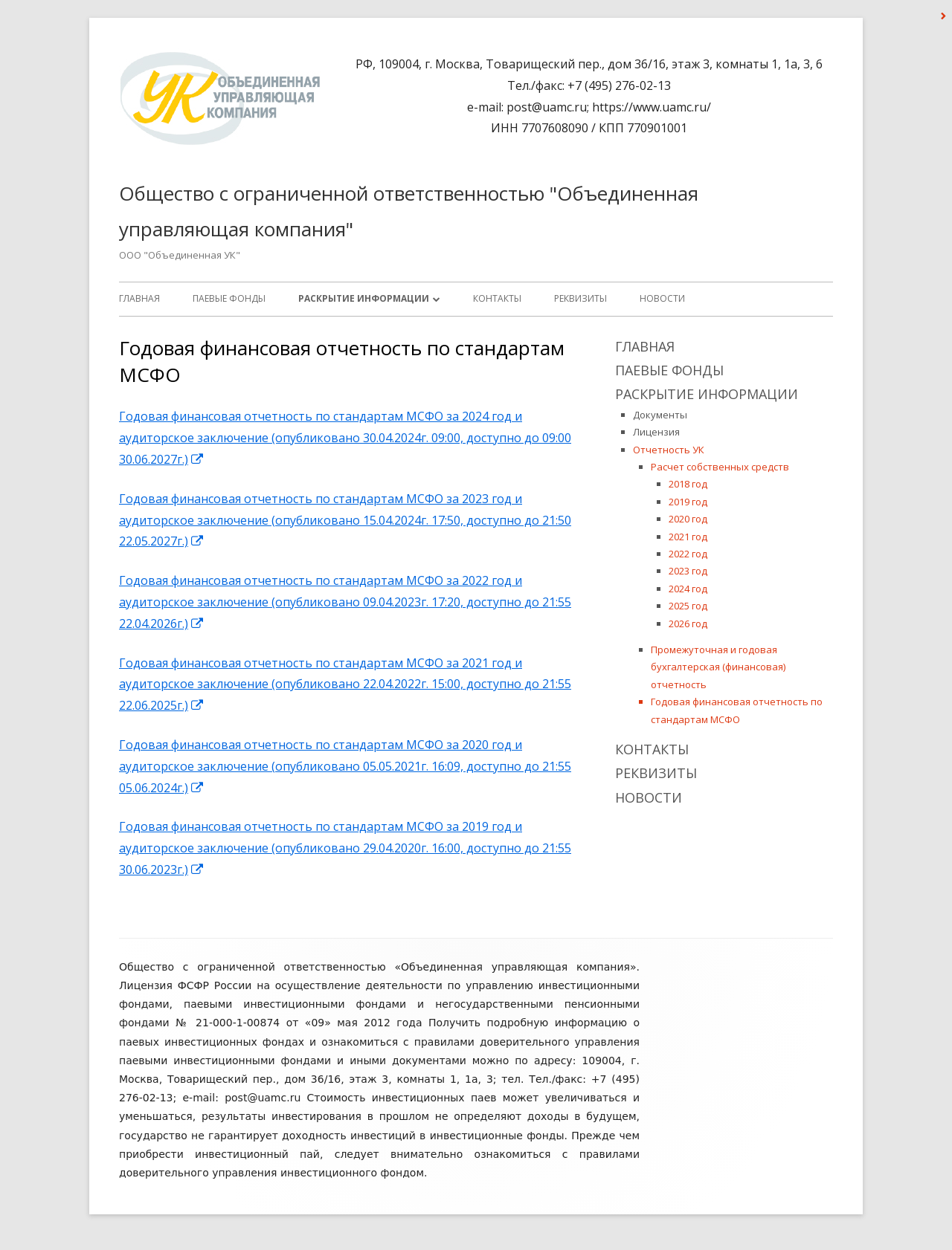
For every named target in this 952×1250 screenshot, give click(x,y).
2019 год (688, 501)
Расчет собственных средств (720, 466)
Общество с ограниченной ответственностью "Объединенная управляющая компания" (408, 211)
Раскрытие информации (363, 298)
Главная (139, 298)
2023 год (688, 570)
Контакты (497, 298)
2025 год (688, 605)
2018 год (688, 483)
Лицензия (656, 431)
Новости (662, 298)
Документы (660, 414)
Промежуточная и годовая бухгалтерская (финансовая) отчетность (718, 667)
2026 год (688, 623)
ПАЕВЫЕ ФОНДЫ (229, 298)
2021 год (688, 536)
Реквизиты (580, 298)
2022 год (688, 553)
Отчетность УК (668, 449)
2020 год (688, 518)
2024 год (688, 588)
